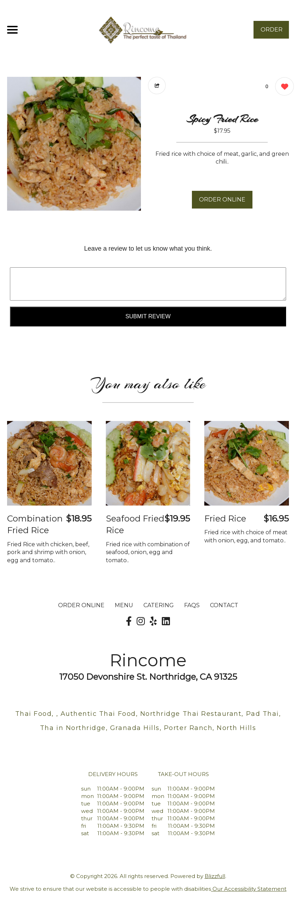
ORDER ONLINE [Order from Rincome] (81, 605)
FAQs (192, 605)
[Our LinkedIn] (166, 621)
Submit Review (148, 316)
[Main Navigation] (12, 30)
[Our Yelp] (153, 621)
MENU (124, 605)
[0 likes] (283, 87)
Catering (158, 605)
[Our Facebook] (129, 621)
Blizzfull (215, 876)
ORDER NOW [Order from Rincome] (272, 32)
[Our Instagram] (141, 621)
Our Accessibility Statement (248, 888)
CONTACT (224, 605)
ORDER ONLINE (222, 199)
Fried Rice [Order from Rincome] (225, 518)
